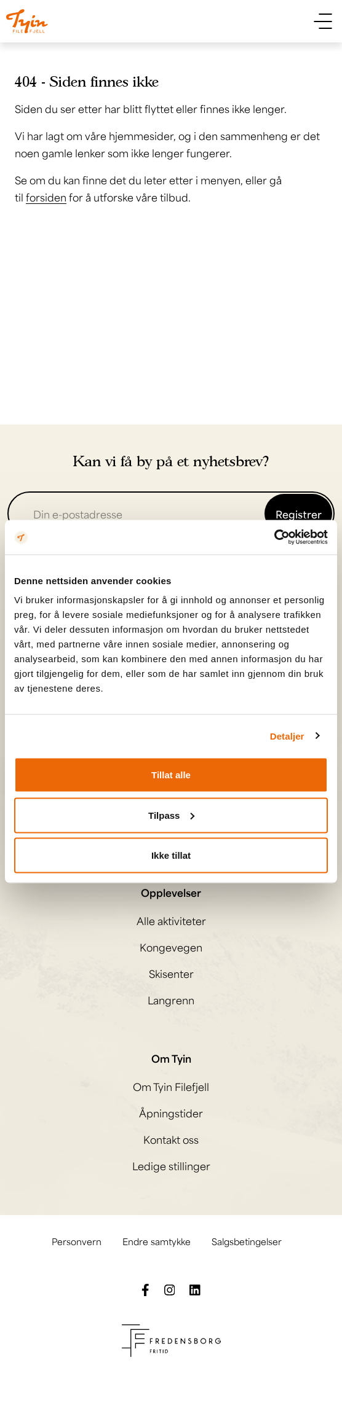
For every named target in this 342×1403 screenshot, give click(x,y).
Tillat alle (171, 775)
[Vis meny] (323, 21)
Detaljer (287, 735)
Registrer (299, 513)
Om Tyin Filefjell (171, 1086)
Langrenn (171, 999)
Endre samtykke (156, 1240)
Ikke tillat (171, 855)
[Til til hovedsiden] (27, 21)
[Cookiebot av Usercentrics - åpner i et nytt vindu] (274, 537)
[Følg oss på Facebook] (145, 1288)
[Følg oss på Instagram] (169, 1288)
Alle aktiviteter (171, 920)
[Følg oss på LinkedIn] (195, 1288)
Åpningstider (171, 1112)
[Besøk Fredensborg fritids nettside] (171, 1338)
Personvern (76, 1240)
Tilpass (171, 815)
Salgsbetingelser (247, 1240)
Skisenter (171, 973)
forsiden (46, 196)
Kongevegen (171, 946)
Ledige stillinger (171, 1165)
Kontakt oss (171, 1138)
